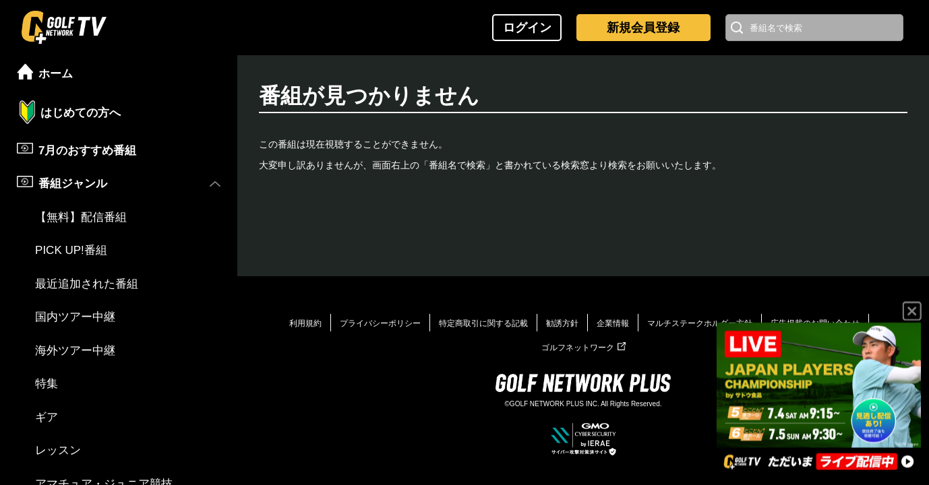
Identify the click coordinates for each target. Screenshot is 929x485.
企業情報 (613, 323)
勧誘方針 (562, 323)
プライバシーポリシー (380, 323)
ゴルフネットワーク (583, 347)
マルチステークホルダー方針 (699, 323)
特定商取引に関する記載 (483, 323)
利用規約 (305, 323)
